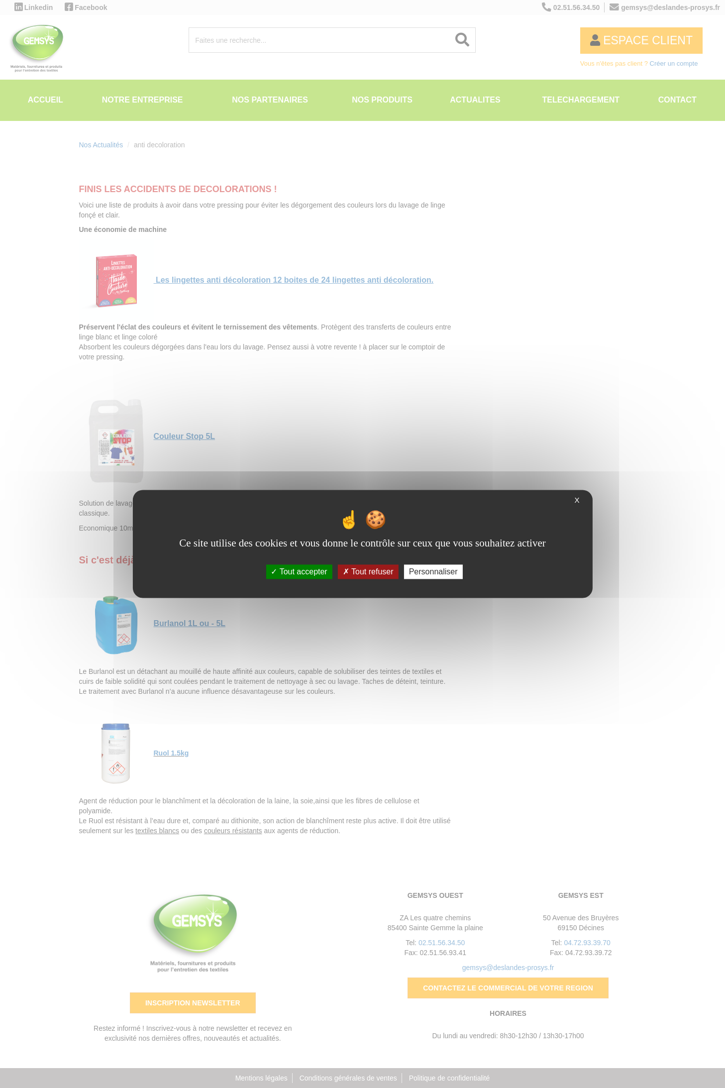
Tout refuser (368, 571)
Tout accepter (299, 571)
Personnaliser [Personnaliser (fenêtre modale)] (433, 571)
